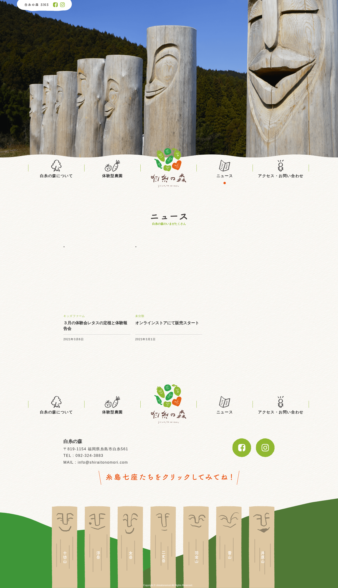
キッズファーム (74, 316)
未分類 (140, 316)
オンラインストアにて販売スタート (167, 323)
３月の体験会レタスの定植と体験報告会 (95, 326)
